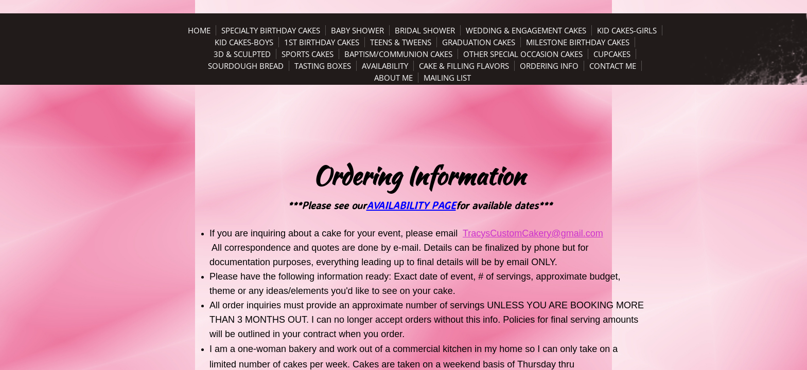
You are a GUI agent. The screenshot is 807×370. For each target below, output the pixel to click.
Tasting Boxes (322, 66)
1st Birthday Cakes (321, 42)
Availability (385, 66)
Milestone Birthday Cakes (577, 42)
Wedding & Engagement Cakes (526, 30)
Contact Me (612, 66)
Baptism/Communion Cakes (398, 54)
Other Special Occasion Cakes (523, 54)
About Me (393, 77)
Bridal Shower (425, 30)
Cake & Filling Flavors (464, 66)
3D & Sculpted (242, 54)
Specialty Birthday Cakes (270, 30)
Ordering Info (549, 66)
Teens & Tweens (400, 42)
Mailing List (447, 77)
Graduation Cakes (478, 42)
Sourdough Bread (246, 66)
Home (199, 30)
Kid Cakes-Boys (244, 42)
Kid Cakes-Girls (627, 30)
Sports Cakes (308, 54)
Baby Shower (357, 30)
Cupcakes (611, 54)
